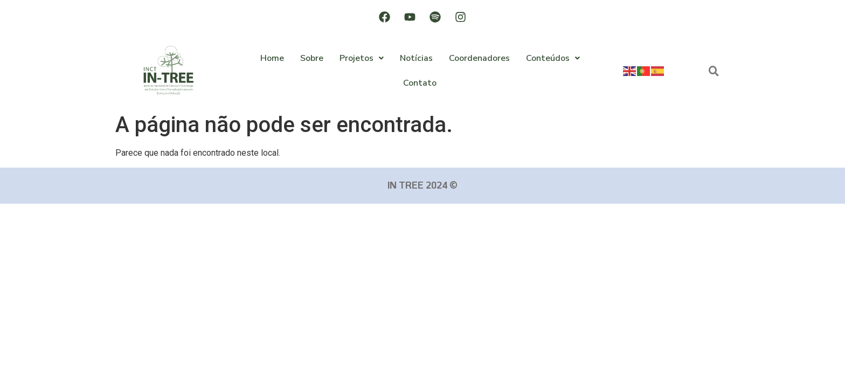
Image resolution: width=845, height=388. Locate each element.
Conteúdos (553, 58)
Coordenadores (479, 58)
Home (272, 58)
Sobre (311, 58)
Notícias (416, 58)
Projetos (362, 58)
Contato (420, 83)
